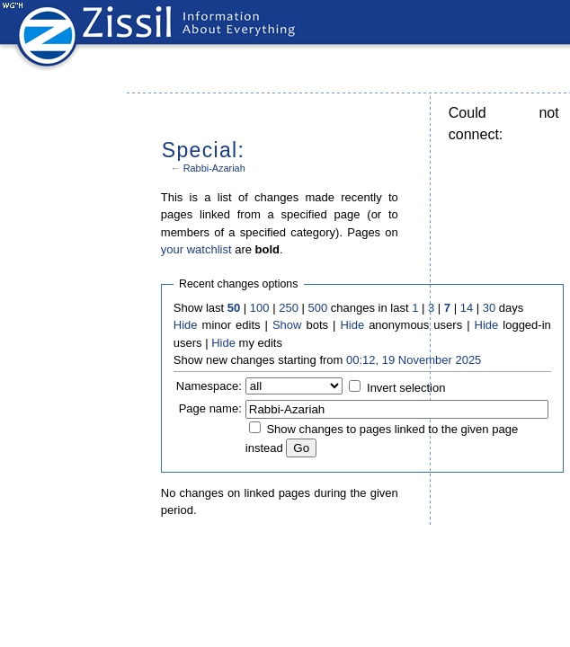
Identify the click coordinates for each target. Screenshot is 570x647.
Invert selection (406, 387)
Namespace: (209, 386)
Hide (186, 325)
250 (288, 308)
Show (287, 325)
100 (260, 308)
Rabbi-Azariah (214, 168)
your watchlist (196, 249)
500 (317, 308)
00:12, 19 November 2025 (413, 360)
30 (489, 308)
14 (466, 308)
